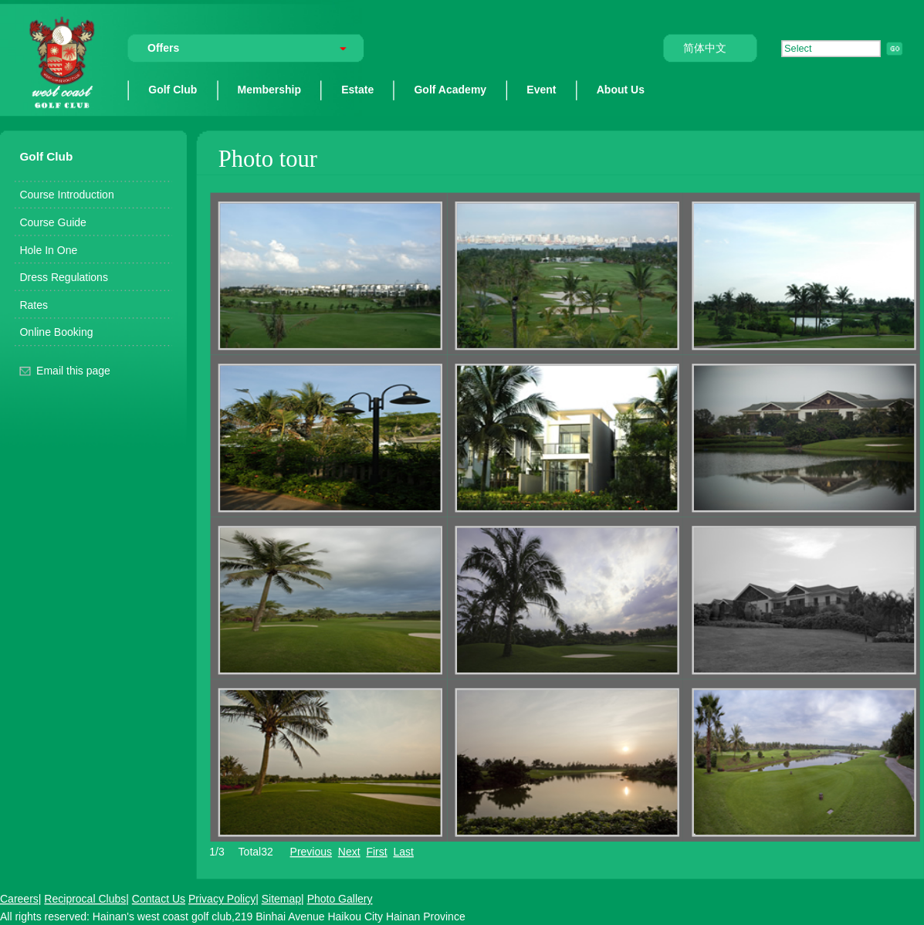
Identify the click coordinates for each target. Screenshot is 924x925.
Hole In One (48, 249)
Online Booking (56, 331)
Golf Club (172, 89)
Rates (33, 304)
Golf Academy (450, 89)
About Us (621, 89)
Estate (357, 89)
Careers (19, 898)
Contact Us (158, 898)
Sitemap (281, 898)
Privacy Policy (222, 898)
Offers (163, 48)
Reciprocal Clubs (85, 898)
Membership (270, 89)
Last (403, 851)
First (376, 851)
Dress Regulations (63, 277)
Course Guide (52, 222)
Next (349, 851)
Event (541, 89)
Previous (311, 851)
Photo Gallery (340, 898)
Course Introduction (66, 194)
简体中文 (704, 48)
